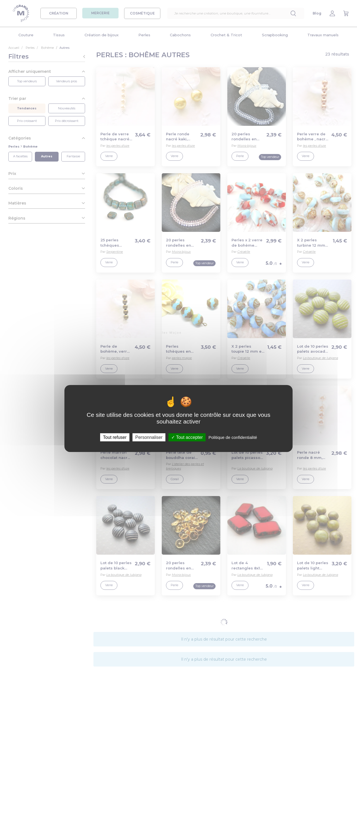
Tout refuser (114, 437)
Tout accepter (187, 437)
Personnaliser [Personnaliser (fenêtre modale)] (149, 437)
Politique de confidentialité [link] (232, 437)
